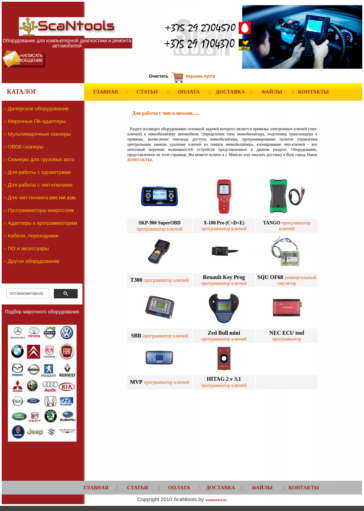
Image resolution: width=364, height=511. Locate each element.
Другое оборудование (34, 261)
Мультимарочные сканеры (39, 134)
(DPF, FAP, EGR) (62, 198)
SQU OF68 (270, 277)
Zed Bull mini (224, 333)
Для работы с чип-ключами (40, 185)
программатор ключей (165, 280)
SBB (137, 335)
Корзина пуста (200, 76)
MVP (136, 382)
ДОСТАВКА (230, 92)
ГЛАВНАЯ (105, 92)
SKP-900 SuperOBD (159, 222)
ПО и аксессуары (28, 248)
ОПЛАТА (189, 92)
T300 (136, 280)
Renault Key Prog (224, 277)
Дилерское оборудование (38, 108)
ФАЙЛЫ (271, 92)
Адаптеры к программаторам (42, 223)
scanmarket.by (216, 500)
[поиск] (27, 293)
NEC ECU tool (286, 333)
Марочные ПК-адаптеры (37, 121)
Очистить (159, 76)
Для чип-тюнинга (28, 197)
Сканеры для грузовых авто (41, 159)
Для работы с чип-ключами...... (166, 113)
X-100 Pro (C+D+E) (223, 222)
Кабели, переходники (33, 235)
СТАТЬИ (147, 92)
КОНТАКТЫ (313, 92)
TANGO (271, 222)
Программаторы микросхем (41, 210)
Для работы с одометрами (39, 172)
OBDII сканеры (26, 146)
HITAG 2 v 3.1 (224, 379)
